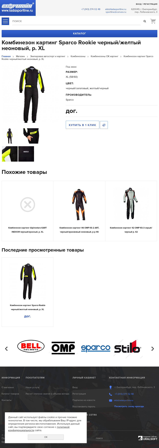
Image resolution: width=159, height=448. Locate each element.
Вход (138, 4)
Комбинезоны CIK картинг (104, 56)
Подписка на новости (83, 400)
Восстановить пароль (83, 406)
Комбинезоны (78, 56)
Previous (6, 349)
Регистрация (150, 4)
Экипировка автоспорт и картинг (47, 56)
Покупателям (35, 377)
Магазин (20, 56)
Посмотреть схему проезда (129, 406)
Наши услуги (32, 387)
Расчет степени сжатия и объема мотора (47, 393)
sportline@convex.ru (116, 12)
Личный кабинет (84, 377)
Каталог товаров (10, 393)
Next (152, 349)
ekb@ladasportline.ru (115, 9)
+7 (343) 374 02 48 (90, 9)
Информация (11, 377)
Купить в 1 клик (82, 125)
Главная (6, 56)
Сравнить (104, 125)
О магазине (8, 387)
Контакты (6, 400)
